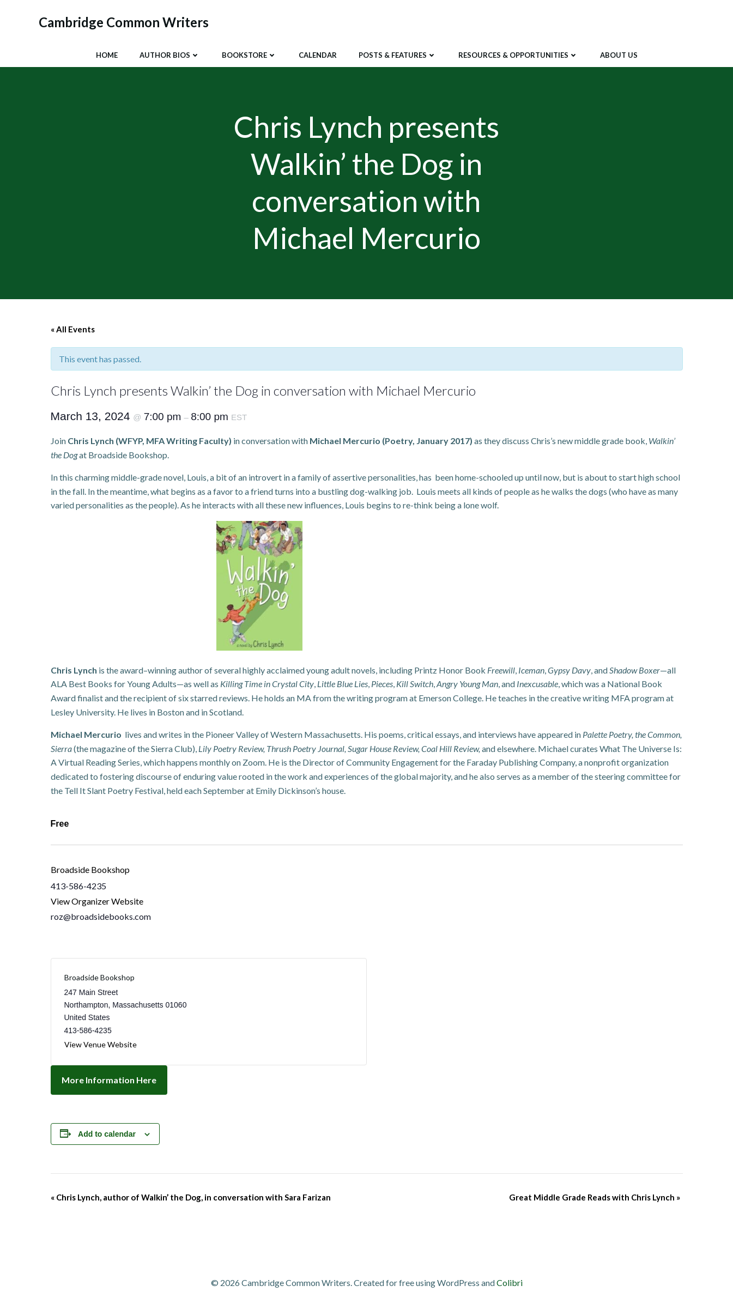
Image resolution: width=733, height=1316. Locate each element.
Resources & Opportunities (518, 54)
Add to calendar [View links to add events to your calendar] (107, 1135)
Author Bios (170, 54)
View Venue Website (100, 1046)
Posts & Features (398, 54)
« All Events (73, 331)
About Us (619, 54)
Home (107, 54)
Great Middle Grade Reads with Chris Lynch (594, 1199)
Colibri (509, 1284)
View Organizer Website (97, 902)
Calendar (318, 54)
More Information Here (109, 1081)
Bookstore (249, 54)
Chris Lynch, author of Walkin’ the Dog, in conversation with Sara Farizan (191, 1199)
